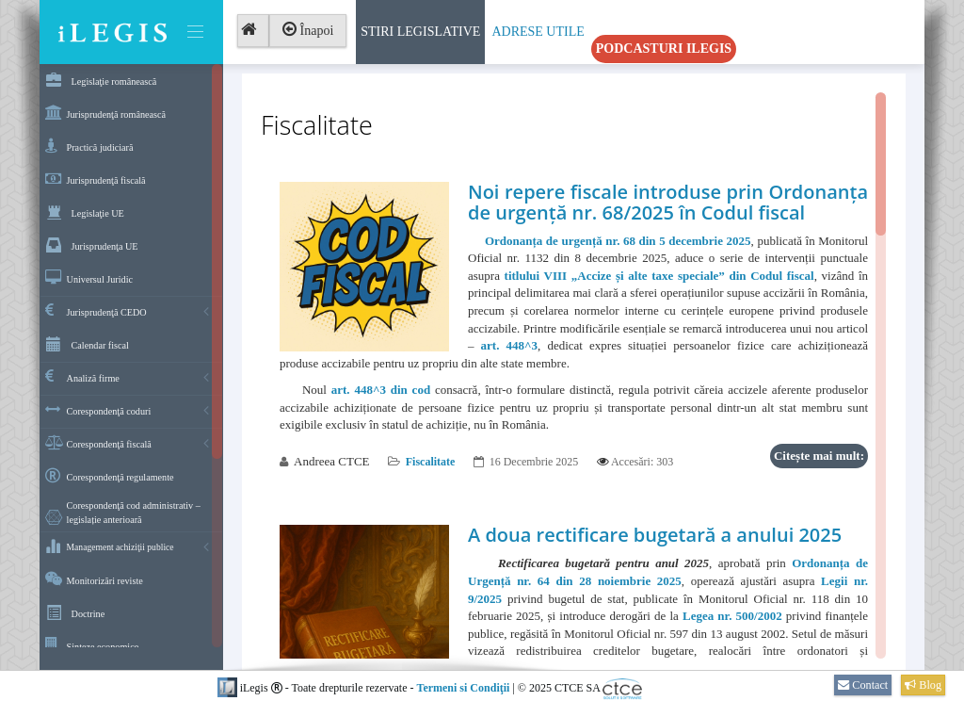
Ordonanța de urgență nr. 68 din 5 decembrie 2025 (618, 241)
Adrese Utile (537, 31)
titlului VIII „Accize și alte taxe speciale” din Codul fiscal (659, 276)
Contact (863, 685)
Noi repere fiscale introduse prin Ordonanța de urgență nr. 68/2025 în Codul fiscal (668, 202)
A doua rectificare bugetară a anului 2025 (655, 534)
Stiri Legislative (420, 31)
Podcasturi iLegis (663, 48)
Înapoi (307, 30)
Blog (923, 685)
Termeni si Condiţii (462, 687)
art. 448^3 (509, 345)
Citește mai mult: (819, 455)
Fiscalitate (431, 461)
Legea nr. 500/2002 (732, 616)
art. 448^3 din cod (380, 390)
